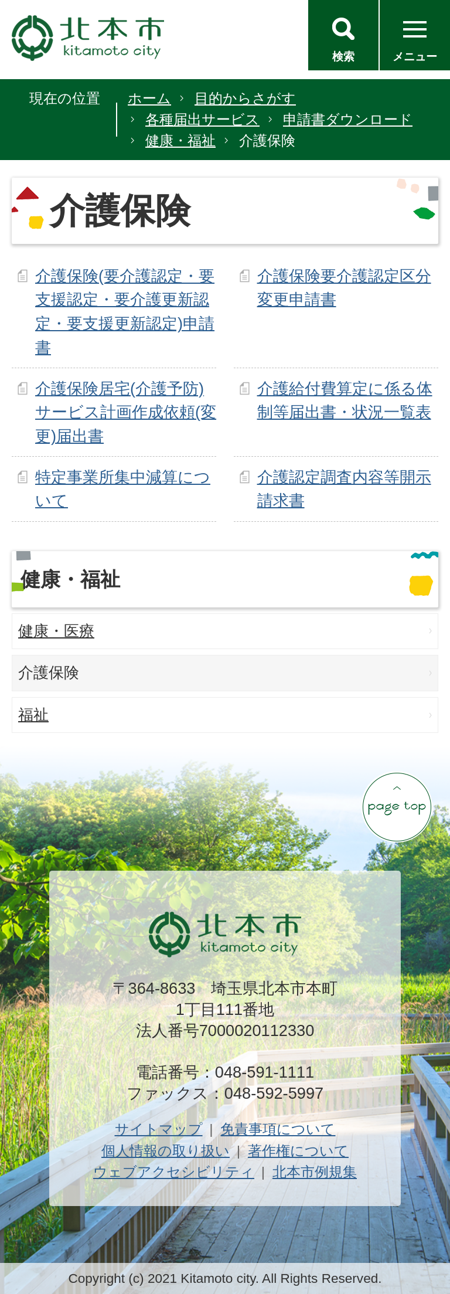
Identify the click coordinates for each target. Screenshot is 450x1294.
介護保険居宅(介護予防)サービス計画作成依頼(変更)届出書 (125, 412)
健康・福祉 (180, 140)
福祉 (33, 715)
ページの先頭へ (396, 807)
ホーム (149, 98)
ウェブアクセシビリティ (173, 1172)
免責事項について (277, 1129)
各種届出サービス (202, 119)
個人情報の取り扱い (165, 1151)
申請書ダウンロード (347, 119)
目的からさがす (245, 98)
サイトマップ (159, 1129)
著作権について (298, 1151)
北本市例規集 (314, 1172)
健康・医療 (56, 631)
